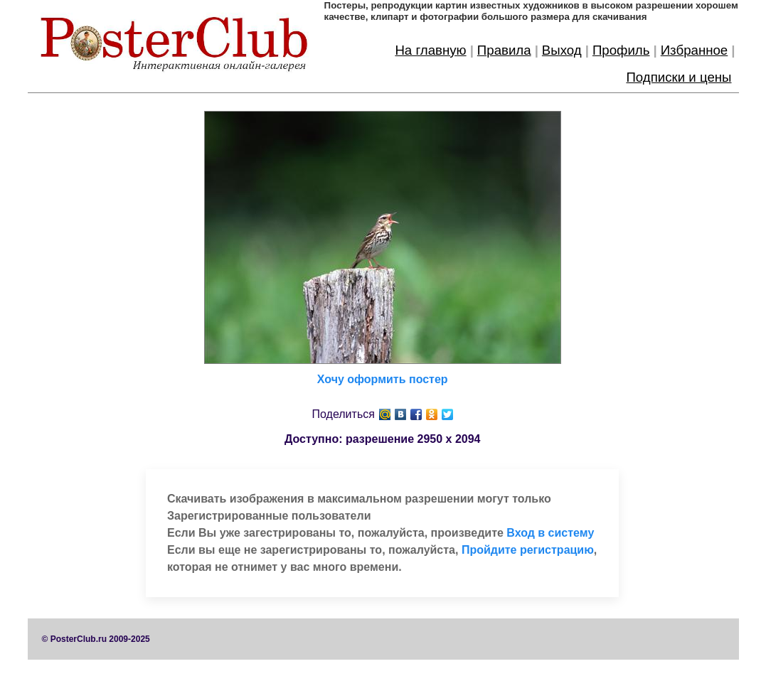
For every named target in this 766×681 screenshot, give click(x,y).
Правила (504, 50)
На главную (430, 50)
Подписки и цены (678, 77)
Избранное (694, 50)
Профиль (621, 50)
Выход (562, 50)
